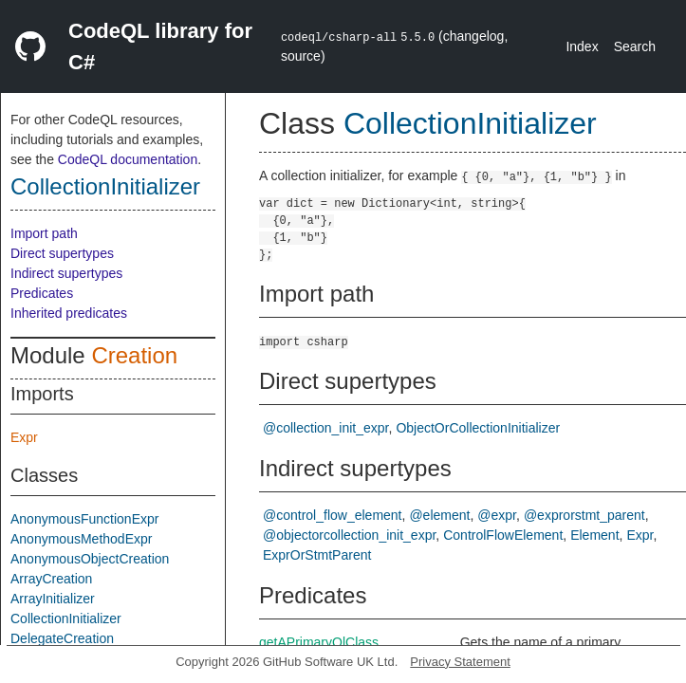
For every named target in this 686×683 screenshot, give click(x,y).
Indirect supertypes (66, 273)
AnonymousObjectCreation (89, 558)
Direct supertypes (62, 253)
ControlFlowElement (503, 535)
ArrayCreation (51, 578)
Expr (24, 437)
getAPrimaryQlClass (319, 642)
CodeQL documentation (127, 159)
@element (439, 515)
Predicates (41, 293)
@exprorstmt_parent (584, 515)
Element (594, 535)
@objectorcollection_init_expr (349, 535)
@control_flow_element (332, 515)
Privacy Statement (460, 662)
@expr (496, 515)
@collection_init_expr (326, 427)
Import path (44, 233)
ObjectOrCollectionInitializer (478, 427)
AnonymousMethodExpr (81, 538)
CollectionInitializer (105, 186)
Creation (134, 355)
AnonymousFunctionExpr (84, 518)
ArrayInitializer (52, 598)
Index (581, 46)
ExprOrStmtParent (317, 555)
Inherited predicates (68, 313)
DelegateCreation (62, 638)
